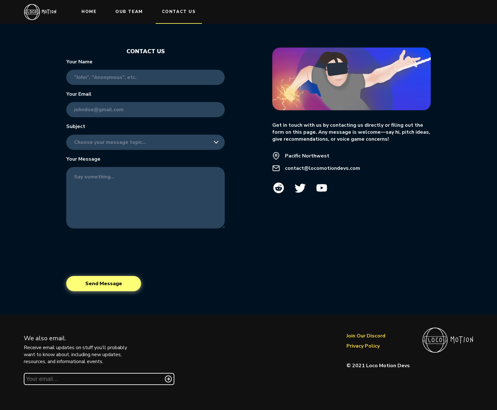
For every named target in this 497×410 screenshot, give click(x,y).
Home (88, 12)
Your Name (79, 61)
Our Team (129, 12)
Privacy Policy (363, 346)
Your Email (79, 94)
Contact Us (179, 12)
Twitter (300, 188)
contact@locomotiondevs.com (322, 168)
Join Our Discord (365, 335)
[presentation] (114, 252)
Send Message (103, 283)
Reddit (278, 188)
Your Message (83, 159)
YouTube (321, 188)
